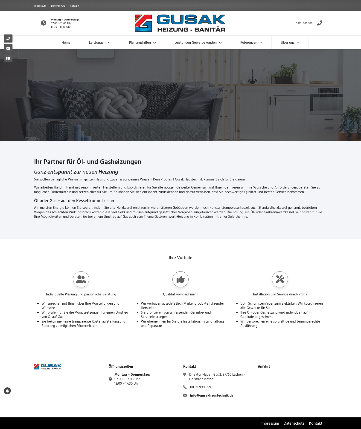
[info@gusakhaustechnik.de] (8, 48)
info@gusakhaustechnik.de (211, 395)
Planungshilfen (140, 42)
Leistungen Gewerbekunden (196, 42)
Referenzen (248, 42)
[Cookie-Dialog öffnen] (7, 391)
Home (66, 42)
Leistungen (97, 42)
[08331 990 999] (8, 38)
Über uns (287, 42)
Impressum (40, 5)
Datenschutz (58, 5)
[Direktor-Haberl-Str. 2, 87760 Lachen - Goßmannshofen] (8, 58)
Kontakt (74, 5)
